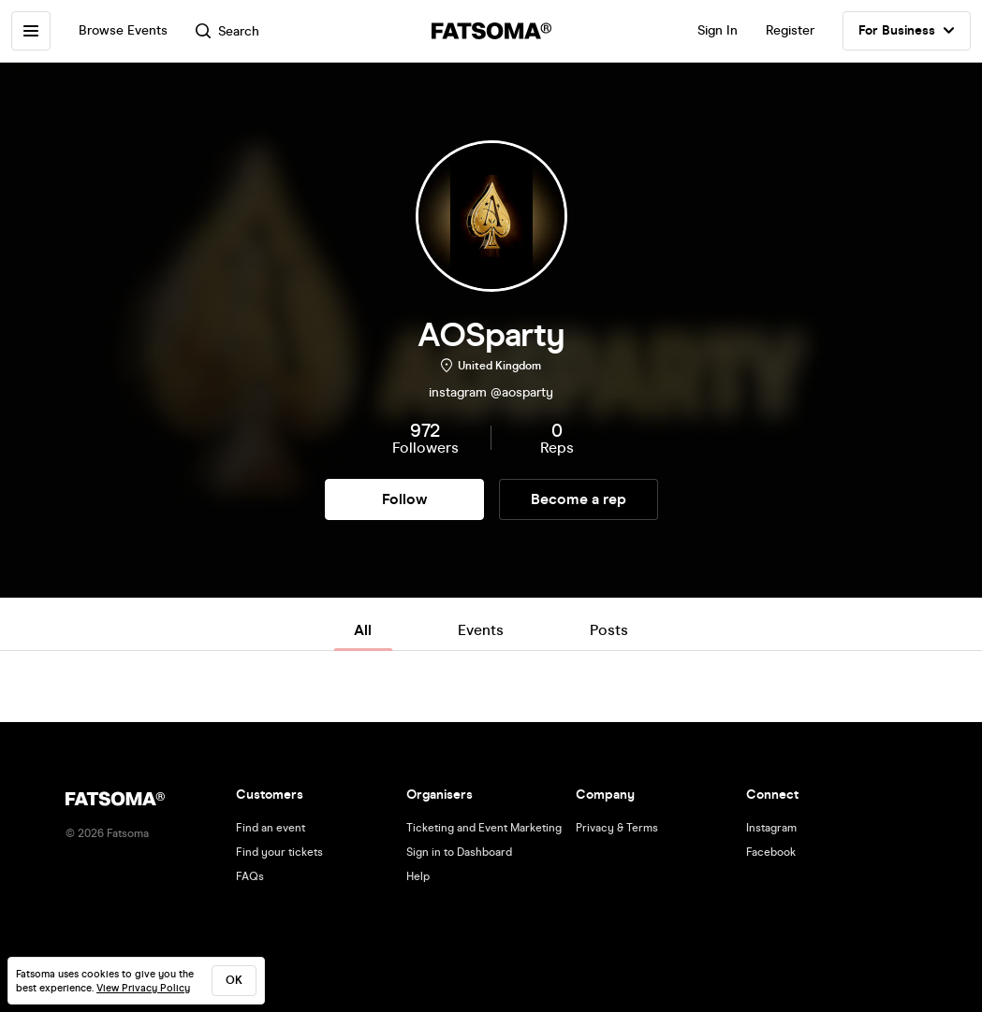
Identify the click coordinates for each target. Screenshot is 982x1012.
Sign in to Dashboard (459, 852)
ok (234, 980)
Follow (404, 499)
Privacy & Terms (617, 827)
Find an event (270, 827)
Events (481, 630)
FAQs (250, 876)
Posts (609, 630)
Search (227, 31)
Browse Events (123, 30)
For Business (906, 30)
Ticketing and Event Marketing (484, 827)
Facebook (771, 852)
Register (790, 30)
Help (418, 876)
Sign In (717, 30)
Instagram (771, 827)
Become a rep (578, 499)
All (363, 630)
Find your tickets (279, 852)
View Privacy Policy (143, 988)
